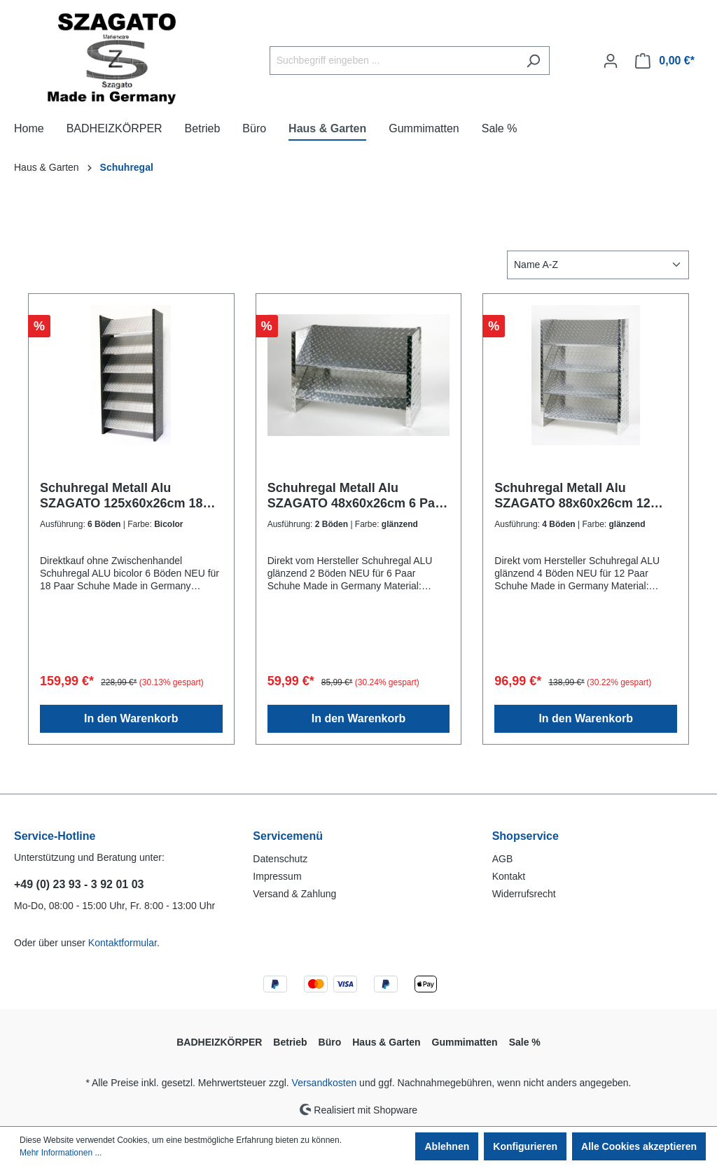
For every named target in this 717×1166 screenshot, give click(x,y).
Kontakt (508, 876)
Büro (330, 1042)
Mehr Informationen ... (61, 1153)
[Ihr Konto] (610, 61)
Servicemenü (288, 836)
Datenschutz (280, 858)
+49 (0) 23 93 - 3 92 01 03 (79, 884)
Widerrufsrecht (524, 893)
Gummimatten (465, 1042)
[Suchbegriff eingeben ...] (393, 60)
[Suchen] (533, 60)
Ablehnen (446, 1146)
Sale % (525, 1042)
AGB (502, 858)
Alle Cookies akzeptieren (639, 1146)
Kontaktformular (122, 942)
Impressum (277, 876)
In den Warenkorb (131, 718)
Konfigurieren (525, 1146)
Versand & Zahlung (294, 893)
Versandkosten (324, 1082)
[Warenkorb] (665, 61)
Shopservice (525, 836)
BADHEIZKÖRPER (219, 1042)
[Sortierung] (598, 265)
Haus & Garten (386, 1042)
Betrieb (290, 1042)
